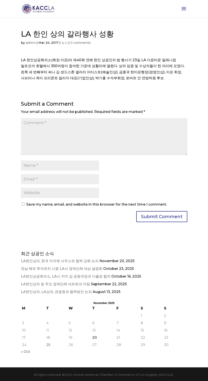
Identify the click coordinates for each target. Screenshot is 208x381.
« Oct (25, 352)
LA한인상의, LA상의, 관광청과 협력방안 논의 (56, 292)
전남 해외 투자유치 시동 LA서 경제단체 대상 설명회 (61, 269)
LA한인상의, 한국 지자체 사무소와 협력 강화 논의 (60, 261)
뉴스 (64, 43)
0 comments (80, 43)
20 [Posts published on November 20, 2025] (94, 337)
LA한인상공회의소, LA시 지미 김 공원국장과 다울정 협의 (65, 276)
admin (31, 43)
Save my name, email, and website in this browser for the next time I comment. (96, 204)
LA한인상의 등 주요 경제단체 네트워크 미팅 (55, 284)
